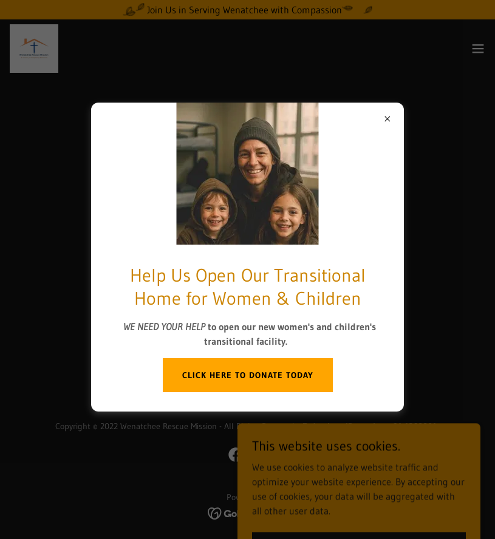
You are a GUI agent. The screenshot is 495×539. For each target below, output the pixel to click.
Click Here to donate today (247, 375)
